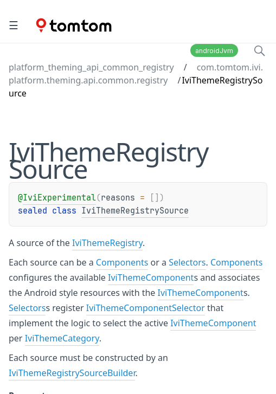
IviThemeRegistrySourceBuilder (72, 373)
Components (122, 262)
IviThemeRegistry (107, 243)
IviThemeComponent (151, 277)
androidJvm (214, 51)
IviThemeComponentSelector (145, 308)
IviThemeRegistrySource (135, 210)
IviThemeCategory (62, 338)
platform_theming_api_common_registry (91, 67)
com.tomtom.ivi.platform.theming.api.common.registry (136, 73)
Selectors (187, 262)
